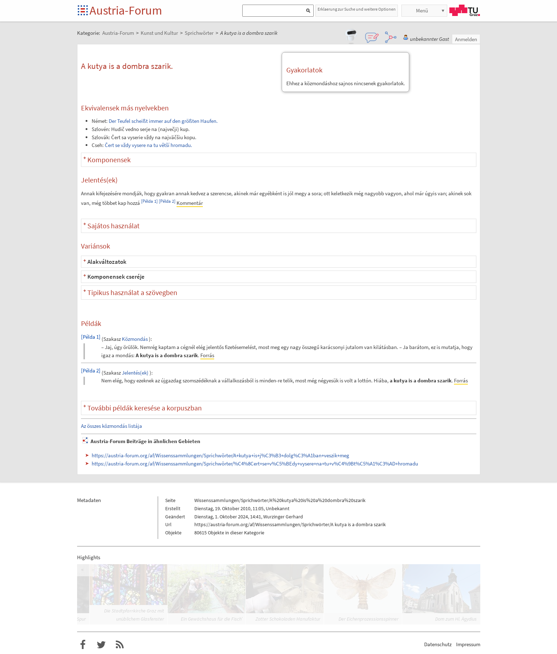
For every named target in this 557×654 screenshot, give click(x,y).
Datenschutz (437, 644)
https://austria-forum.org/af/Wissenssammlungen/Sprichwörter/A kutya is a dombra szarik (290, 524)
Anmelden (466, 39)
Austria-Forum (126, 10)
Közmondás (135, 339)
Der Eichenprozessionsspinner (369, 619)
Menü (422, 10)
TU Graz (464, 10)
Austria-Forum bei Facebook (82, 644)
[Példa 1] (149, 201)
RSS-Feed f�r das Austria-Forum (119, 644)
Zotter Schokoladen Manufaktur (287, 619)
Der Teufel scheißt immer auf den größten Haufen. (163, 121)
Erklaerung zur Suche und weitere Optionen (357, 9)
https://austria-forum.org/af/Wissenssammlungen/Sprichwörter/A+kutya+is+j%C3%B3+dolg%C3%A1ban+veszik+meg (220, 455)
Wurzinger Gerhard (283, 516)
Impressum (468, 644)
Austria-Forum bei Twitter (101, 644)
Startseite (83, 11)
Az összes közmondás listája (111, 426)
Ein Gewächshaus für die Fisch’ (211, 619)
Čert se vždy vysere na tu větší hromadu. (148, 145)
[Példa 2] (167, 201)
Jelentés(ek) (135, 372)
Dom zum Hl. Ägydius (456, 619)
